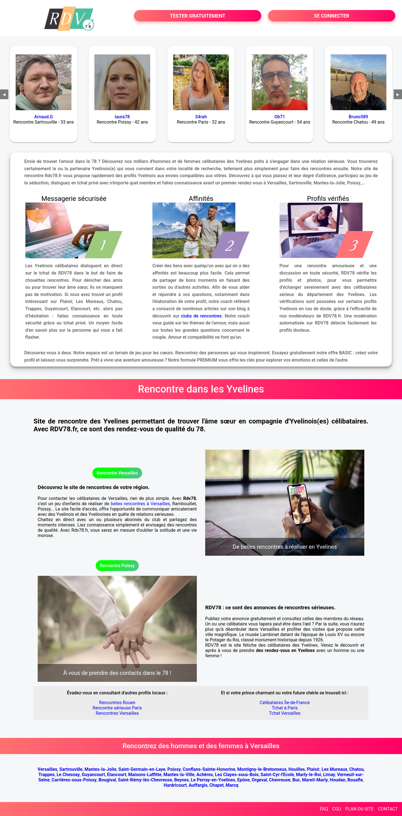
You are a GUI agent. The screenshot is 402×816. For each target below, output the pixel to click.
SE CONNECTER (331, 16)
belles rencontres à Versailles (140, 503)
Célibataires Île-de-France (285, 702)
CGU (336, 809)
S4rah (201, 116)
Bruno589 (358, 116)
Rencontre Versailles (117, 473)
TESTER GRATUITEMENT (198, 16)
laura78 (122, 116)
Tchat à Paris (285, 708)
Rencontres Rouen (117, 702)
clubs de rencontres (201, 316)
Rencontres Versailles (117, 713)
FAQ (324, 809)
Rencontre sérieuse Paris (117, 708)
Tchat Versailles (285, 713)
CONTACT (388, 809)
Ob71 (279, 116)
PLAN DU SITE (359, 809)
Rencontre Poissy (117, 565)
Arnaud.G (43, 116)
